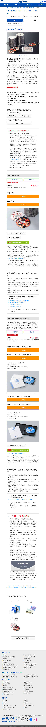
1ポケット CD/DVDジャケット (18, 302)
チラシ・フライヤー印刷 (29, 655)
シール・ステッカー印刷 (29, 656)
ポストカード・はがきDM (9, 656)
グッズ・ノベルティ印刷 (8, 664)
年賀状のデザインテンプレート (31, 676)
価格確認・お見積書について (9, 689)
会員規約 (26, 702)
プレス (27, 586)
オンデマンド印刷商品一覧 (9, 667)
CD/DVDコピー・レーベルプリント (19, 116)
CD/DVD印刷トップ (15, 16)
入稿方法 (5, 685)
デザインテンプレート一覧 (9, 675)
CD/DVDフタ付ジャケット (17, 306)
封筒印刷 (5, 662)
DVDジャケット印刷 (27, 499)
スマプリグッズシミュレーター (10, 666)
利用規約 (5, 702)
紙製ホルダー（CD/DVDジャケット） (19, 300)
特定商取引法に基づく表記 (9, 707)
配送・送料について (28, 691)
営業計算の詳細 (15, 159)
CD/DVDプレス (19, 123)
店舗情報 (26, 700)
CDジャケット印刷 (14, 499)
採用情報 (26, 707)
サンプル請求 (20, 719)
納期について (6, 691)
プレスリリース (6, 709)
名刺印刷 (5, 655)
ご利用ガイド (6, 682)
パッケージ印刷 (27, 660)
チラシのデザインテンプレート (10, 676)
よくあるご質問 (6, 683)
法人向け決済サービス (8, 694)
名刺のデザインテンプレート (30, 675)
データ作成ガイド (28, 685)
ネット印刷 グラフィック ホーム (14, 7)
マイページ (20, 715)
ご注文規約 (5, 703)
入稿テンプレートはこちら (18, 242)
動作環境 (26, 683)
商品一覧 (25, 7)
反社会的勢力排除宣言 (29, 705)
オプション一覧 (27, 667)
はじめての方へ (27, 682)
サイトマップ (20, 721)
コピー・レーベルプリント (31, 16)
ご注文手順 (26, 689)
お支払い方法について (8, 693)
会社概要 (5, 700)
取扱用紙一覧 (6, 669)
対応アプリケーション (29, 687)
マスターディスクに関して (15, 23)
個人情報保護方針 (28, 703)
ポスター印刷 (27, 658)
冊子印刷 (5, 658)
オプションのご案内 (31, 20)
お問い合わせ (20, 717)
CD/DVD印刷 (31, 7)
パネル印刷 (26, 662)
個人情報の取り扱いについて (9, 705)
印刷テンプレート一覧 (8, 687)
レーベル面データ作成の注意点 (15, 258)
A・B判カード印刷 (7, 660)
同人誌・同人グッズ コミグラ (30, 664)
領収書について (27, 693)
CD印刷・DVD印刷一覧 (23, 638)
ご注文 (23, 196)
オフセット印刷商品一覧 (29, 666)
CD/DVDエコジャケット (16, 304)
